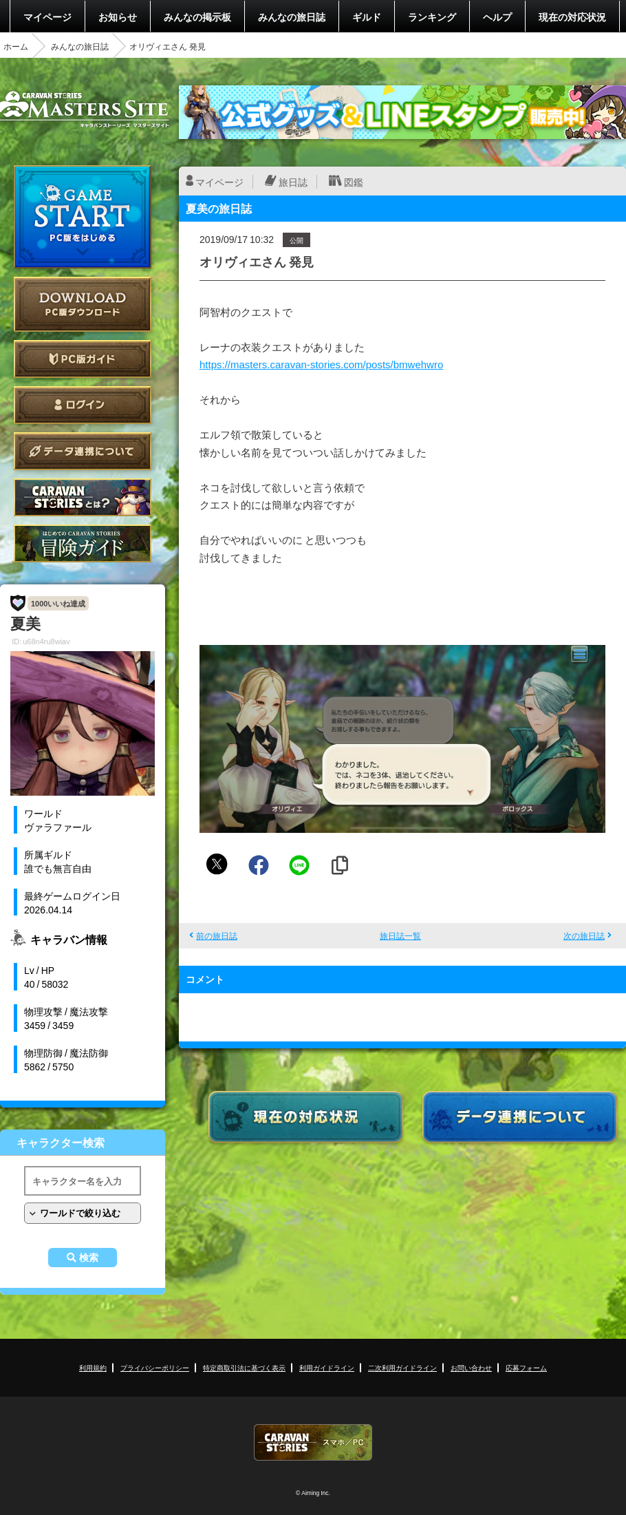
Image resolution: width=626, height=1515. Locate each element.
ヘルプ (497, 16)
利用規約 (93, 1367)
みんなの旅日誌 (291, 16)
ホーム (15, 46)
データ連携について (82, 451)
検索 (88, 1257)
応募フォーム (526, 1367)
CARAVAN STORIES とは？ (82, 497)
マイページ (47, 16)
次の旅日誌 (584, 935)
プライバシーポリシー (154, 1367)
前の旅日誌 (216, 935)
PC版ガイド (82, 359)
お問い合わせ (471, 1367)
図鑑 (353, 182)
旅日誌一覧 (400, 935)
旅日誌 (293, 182)
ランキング (432, 16)
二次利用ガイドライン (402, 1367)
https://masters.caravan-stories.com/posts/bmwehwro (321, 364)
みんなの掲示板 (197, 16)
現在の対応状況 (572, 16)
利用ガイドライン (326, 1367)
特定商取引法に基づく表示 (244, 1367)
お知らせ (117, 16)
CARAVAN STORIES (313, 1442)
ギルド (366, 16)
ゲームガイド (82, 543)
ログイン (82, 405)
